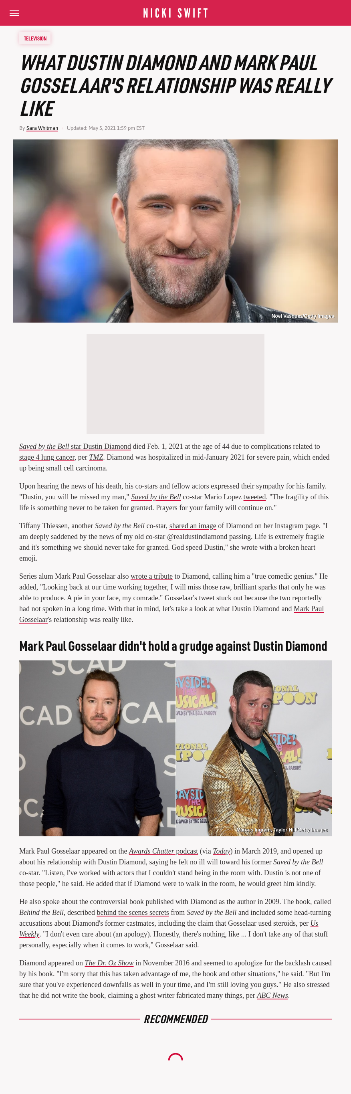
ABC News (272, 995)
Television (35, 38)
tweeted (255, 497)
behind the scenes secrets (133, 912)
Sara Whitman (42, 128)
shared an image (192, 526)
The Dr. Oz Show (109, 963)
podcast (163, 851)
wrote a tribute (152, 576)
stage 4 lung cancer (47, 457)
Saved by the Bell (156, 497)
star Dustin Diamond (75, 446)
